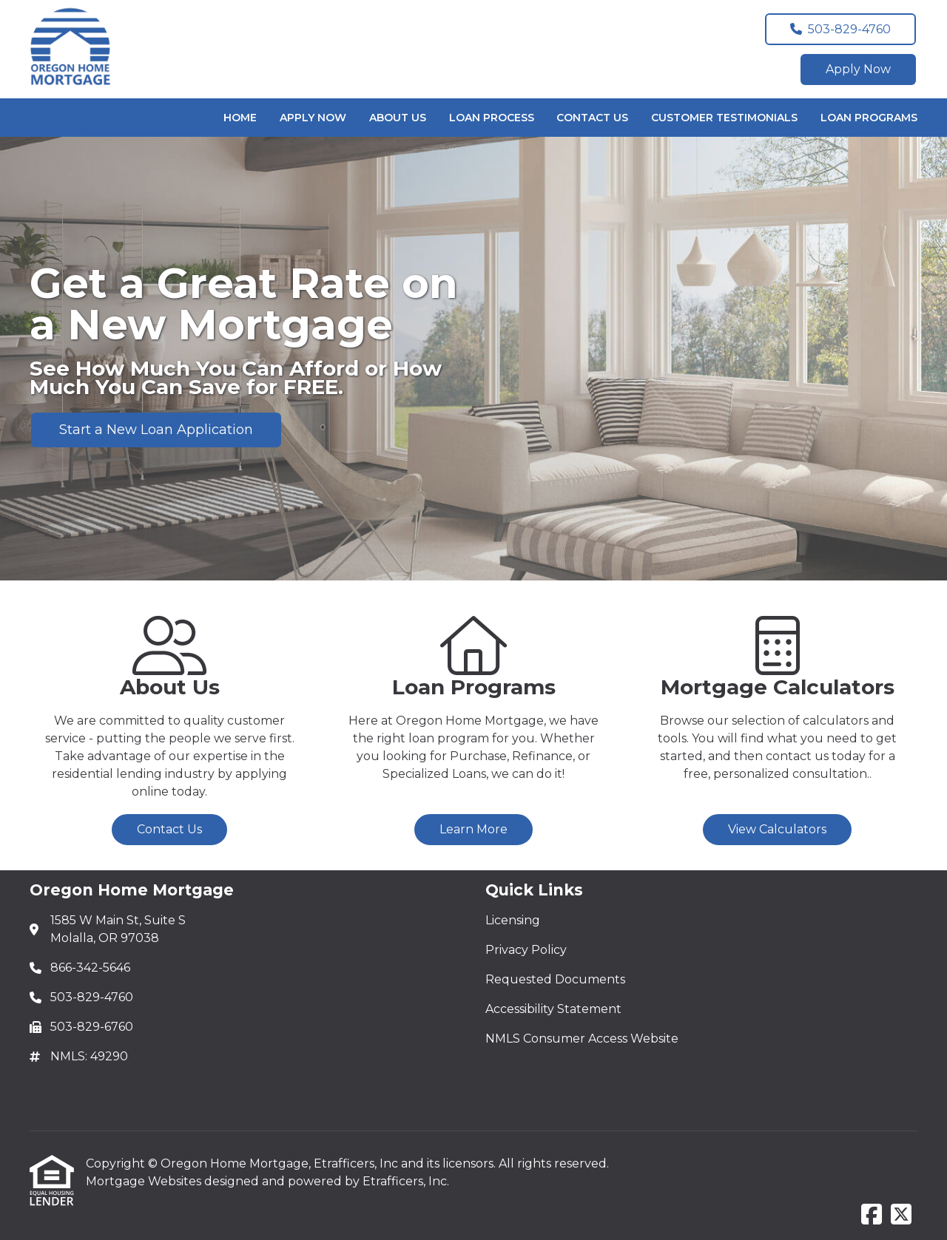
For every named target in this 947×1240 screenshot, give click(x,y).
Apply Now (858, 69)
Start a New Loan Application (156, 429)
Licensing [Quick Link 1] (512, 920)
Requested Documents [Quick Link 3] (555, 979)
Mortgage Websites (145, 1181)
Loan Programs (868, 117)
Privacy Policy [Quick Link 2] (526, 950)
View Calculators (777, 829)
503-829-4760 (840, 29)
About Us (397, 117)
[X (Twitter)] (901, 1215)
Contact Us (592, 117)
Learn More (473, 829)
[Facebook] (871, 1215)
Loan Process (491, 117)
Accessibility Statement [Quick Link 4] (553, 1009)
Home (240, 117)
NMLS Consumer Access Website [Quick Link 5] (581, 1038)
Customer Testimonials (724, 117)
